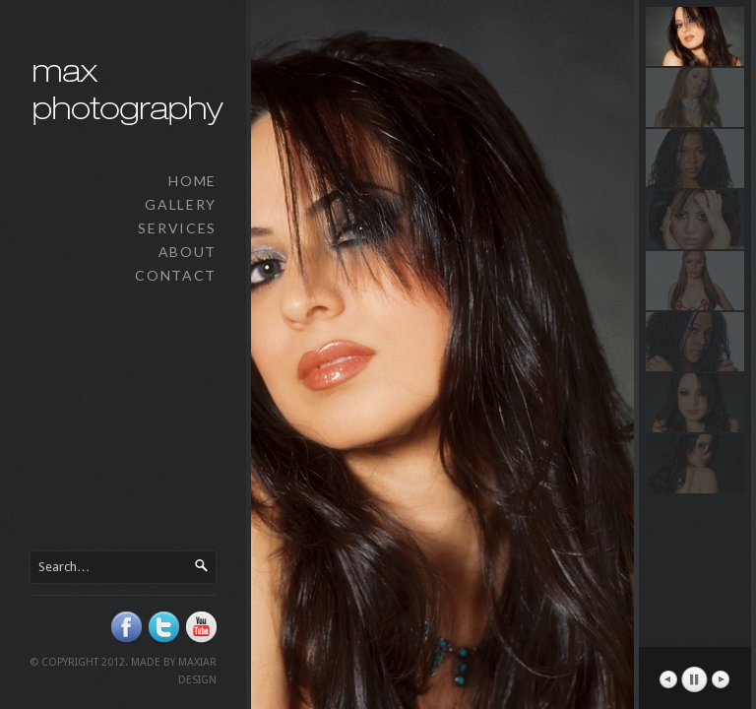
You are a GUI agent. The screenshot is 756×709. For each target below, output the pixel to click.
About (187, 251)
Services (177, 228)
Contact (176, 275)
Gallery (181, 204)
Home (192, 180)
